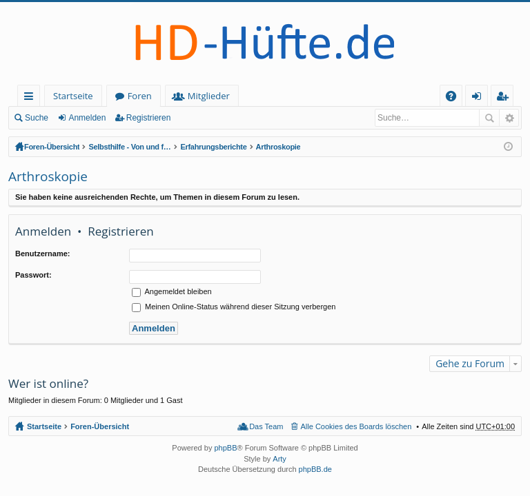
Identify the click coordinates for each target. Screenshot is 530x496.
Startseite (73, 96)
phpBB (225, 448)
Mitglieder (209, 96)
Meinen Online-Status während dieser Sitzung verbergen (233, 306)
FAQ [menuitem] (455, 98)
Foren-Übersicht (51, 147)
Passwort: (33, 275)
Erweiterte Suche (509, 118)
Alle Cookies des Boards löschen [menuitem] (356, 426)
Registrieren (148, 118)
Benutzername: (42, 253)
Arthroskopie (278, 147)
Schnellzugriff (31, 98)
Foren (140, 96)
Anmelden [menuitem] (480, 98)
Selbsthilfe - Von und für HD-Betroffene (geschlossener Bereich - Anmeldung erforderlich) (129, 147)
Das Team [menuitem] (266, 426)
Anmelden (87, 118)
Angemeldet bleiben (172, 291)
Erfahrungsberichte (213, 147)
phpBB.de (315, 469)
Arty (279, 459)
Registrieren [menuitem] (505, 98)
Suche (36, 118)
